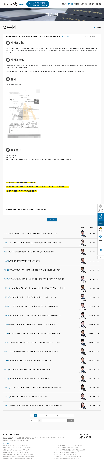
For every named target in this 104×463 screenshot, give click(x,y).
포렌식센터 (91, 4)
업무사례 (70, 4)
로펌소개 (64, 4)
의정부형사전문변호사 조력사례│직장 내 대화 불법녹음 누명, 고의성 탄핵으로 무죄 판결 (30, 234)
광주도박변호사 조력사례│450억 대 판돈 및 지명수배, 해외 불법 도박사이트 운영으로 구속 (32, 243)
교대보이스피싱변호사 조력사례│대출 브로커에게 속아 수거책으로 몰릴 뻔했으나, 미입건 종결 (34, 288)
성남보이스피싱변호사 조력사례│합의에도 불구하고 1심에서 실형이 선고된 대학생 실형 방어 (33, 406)
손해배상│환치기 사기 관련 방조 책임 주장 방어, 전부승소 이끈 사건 (26, 397)
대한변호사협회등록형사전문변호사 (100, 210)
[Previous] (32, 415)
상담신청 (98, 4)
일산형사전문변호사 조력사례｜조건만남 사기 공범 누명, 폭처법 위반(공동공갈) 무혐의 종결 (32, 333)
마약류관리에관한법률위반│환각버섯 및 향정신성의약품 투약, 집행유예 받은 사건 (30, 297)
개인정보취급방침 (18, 434)
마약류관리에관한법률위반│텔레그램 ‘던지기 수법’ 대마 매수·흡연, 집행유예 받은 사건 (31, 351)
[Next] (72, 415)
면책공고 (5, 434)
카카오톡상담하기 (100, 231)
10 (68, 415)
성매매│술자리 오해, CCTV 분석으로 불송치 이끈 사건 (22, 261)
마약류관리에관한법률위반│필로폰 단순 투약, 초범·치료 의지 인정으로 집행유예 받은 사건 (32, 315)
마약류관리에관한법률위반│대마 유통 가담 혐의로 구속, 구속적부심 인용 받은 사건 (29, 252)
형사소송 (76, 4)
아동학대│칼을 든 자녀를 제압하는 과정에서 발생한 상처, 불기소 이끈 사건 (27, 369)
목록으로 (52, 219)
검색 (70, 420)
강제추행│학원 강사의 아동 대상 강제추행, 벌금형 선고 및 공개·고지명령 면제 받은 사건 (31, 306)
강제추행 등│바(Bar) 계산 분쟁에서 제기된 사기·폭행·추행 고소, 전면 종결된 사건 (29, 324)
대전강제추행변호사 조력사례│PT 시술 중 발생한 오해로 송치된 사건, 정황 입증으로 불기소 (33, 270)
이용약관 (11, 434)
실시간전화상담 (100, 218)
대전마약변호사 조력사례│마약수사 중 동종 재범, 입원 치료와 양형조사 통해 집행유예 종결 (32, 388)
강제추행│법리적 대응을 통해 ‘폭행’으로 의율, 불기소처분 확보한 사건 (26, 379)
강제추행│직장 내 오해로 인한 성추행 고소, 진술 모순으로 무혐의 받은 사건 (27, 360)
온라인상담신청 (100, 240)
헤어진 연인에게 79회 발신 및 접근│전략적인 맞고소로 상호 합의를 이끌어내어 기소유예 (32, 342)
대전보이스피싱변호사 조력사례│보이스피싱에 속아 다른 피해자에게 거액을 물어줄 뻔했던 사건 (34, 279)
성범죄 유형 (84, 4)
